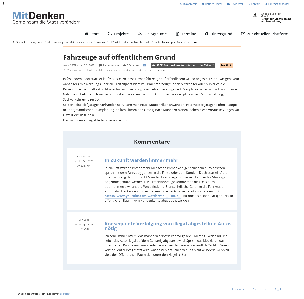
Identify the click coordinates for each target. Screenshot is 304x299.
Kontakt (255, 4)
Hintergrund (221, 33)
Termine (188, 33)
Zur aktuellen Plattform (267, 33)
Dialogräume (155, 33)
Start (94, 33)
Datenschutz (259, 290)
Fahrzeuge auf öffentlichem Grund (180, 42)
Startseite (21, 42)
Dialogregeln (190, 4)
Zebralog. (65, 294)
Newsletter (237, 4)
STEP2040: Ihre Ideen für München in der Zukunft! (133, 42)
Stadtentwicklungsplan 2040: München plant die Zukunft (75, 42)
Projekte (121, 33)
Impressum (238, 290)
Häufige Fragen (214, 4)
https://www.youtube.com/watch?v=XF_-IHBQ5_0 (143, 196)
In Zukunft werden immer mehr (141, 160)
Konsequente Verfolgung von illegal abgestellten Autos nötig (168, 226)
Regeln (278, 290)
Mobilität (226, 65)
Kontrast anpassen (279, 4)
